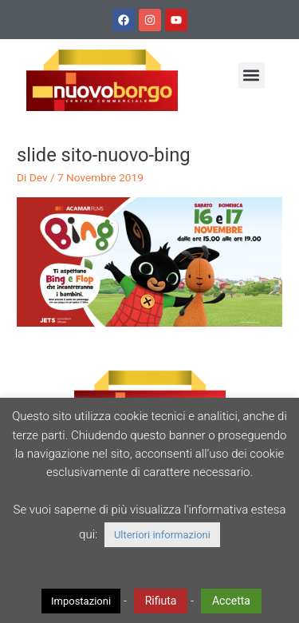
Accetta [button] (231, 600)
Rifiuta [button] (161, 600)
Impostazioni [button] (81, 601)
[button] (251, 75)
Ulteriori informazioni (162, 535)
